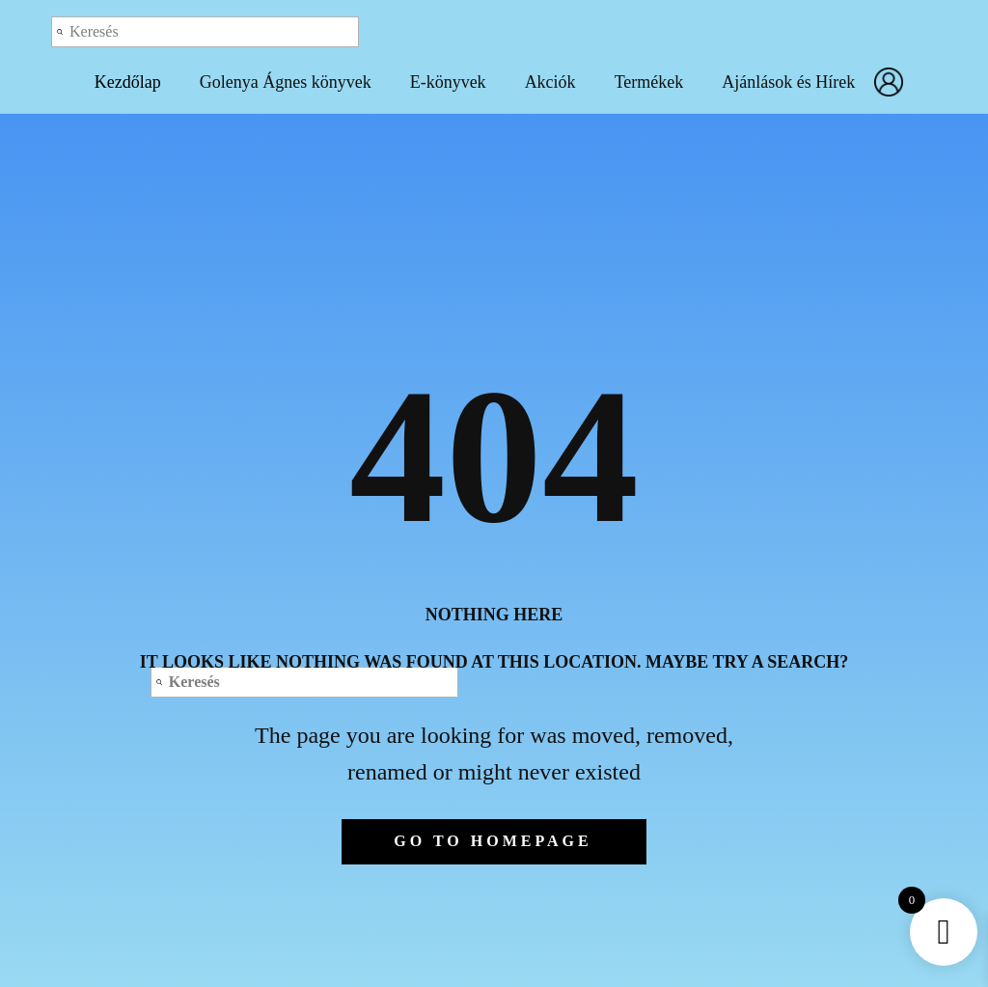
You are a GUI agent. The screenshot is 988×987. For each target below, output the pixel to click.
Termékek (649, 82)
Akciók (550, 82)
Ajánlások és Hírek (788, 82)
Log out (799, 31)
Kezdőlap (128, 82)
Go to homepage (492, 841)
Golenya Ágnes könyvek (285, 82)
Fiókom (893, 82)
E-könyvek (448, 82)
